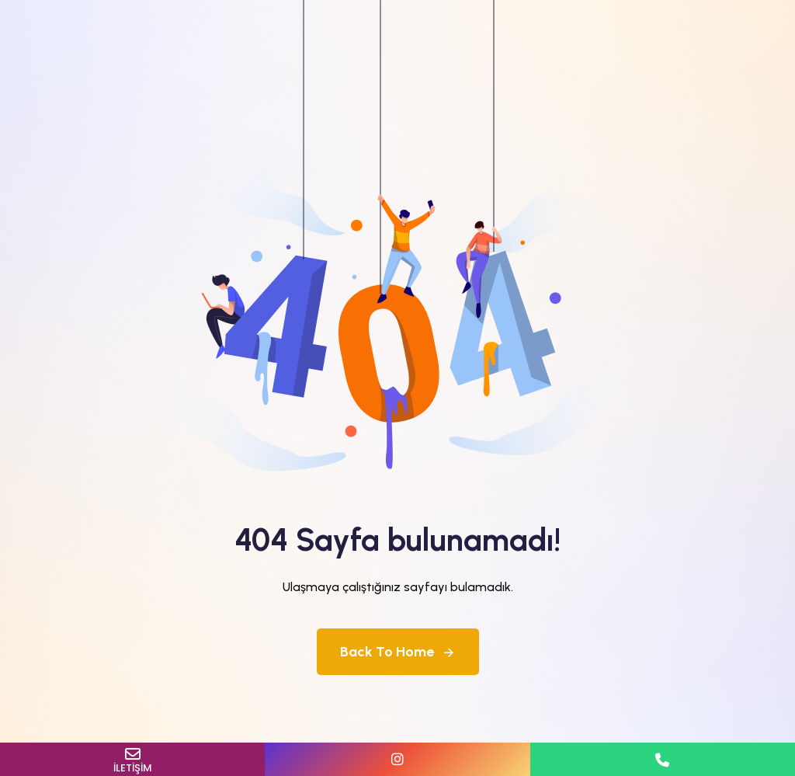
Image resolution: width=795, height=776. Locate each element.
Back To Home (398, 651)
